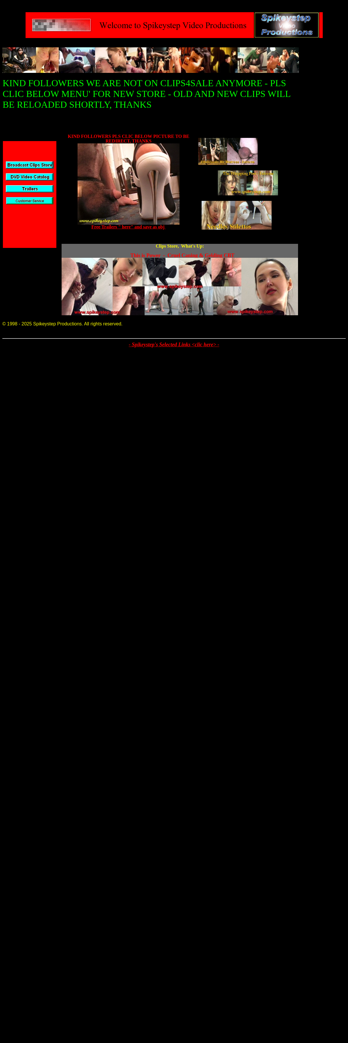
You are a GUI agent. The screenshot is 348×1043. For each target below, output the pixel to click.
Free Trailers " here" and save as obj (129, 226)
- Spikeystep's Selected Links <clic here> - (174, 344)
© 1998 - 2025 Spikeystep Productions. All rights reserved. (62, 323)
